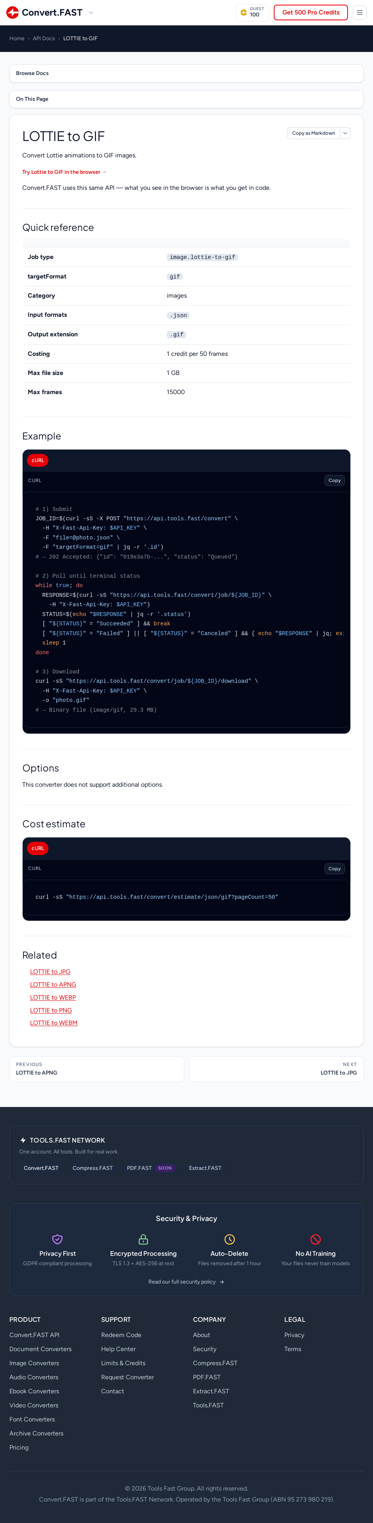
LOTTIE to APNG (53, 984)
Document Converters (40, 1349)
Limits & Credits (123, 1363)
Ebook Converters (34, 1391)
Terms (292, 1349)
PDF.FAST (207, 1377)
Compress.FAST (93, 1168)
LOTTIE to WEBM (54, 1023)
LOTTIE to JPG (50, 971)
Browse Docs (32, 73)
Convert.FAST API (34, 1335)
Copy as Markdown (313, 133)
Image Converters (34, 1363)
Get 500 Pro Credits (310, 12)
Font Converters (32, 1419)
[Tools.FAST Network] (360, 12)
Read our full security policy (186, 1281)
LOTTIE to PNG (51, 1010)
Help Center (118, 1349)
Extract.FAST (205, 1168)
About (201, 1335)
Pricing (19, 1447)
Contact (112, 1391)
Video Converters (33, 1405)
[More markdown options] (345, 133)
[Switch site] (91, 12)
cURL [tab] (38, 460)
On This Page (32, 99)
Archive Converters (36, 1433)
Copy (334, 480)
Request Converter (127, 1377)
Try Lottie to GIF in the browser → (64, 172)
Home (17, 38)
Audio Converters (33, 1377)
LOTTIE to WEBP (53, 997)
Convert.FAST (41, 1168)
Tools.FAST (208, 1405)
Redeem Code (121, 1335)
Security (204, 1349)
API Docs (44, 38)
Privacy (294, 1335)
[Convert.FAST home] (44, 12)
